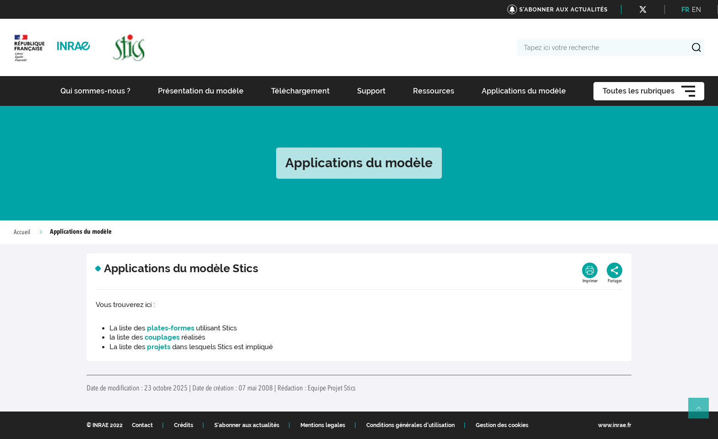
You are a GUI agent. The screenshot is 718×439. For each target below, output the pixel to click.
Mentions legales (322, 425)
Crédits (183, 425)
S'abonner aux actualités (246, 425)
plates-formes (170, 328)
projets (158, 347)
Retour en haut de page (702, 412)
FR (685, 9)
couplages (163, 337)
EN (696, 9)
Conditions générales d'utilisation (410, 425)
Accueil (22, 232)
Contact (142, 425)
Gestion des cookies (502, 425)
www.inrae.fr (614, 425)
